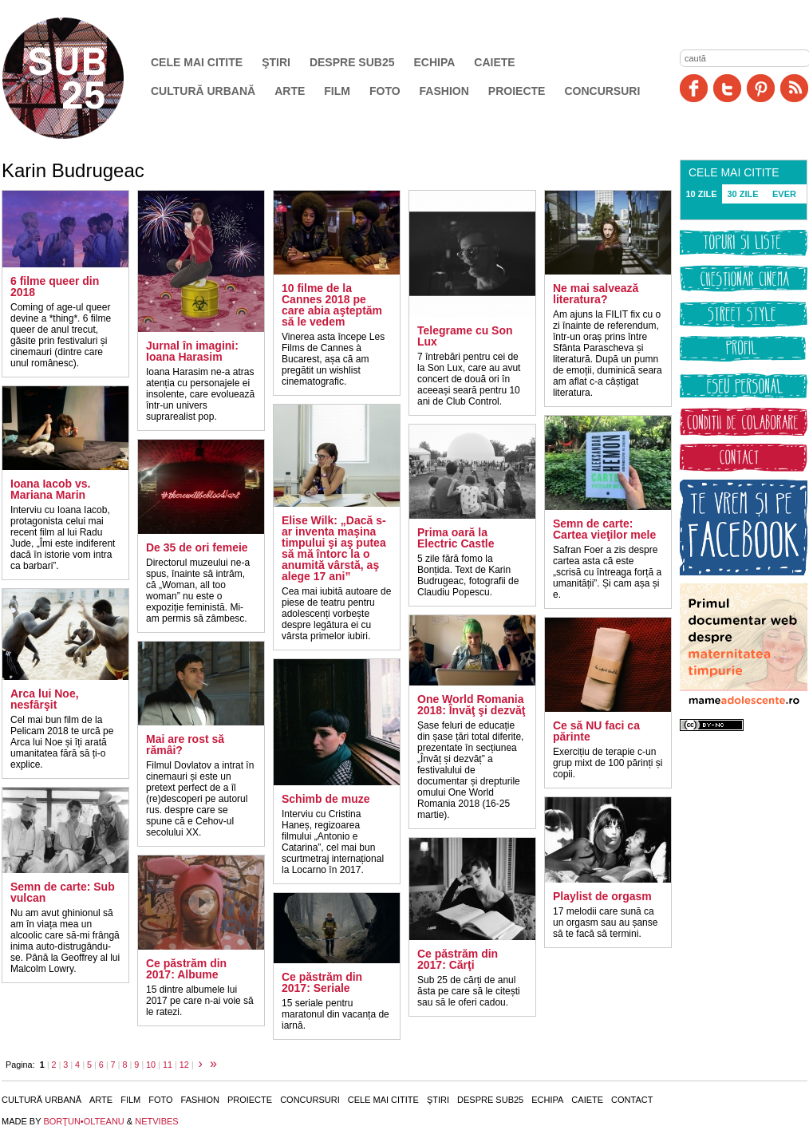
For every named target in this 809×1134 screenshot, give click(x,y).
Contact (632, 1099)
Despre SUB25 (352, 62)
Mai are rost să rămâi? (185, 745)
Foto (385, 91)
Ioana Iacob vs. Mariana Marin (50, 489)
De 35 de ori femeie (197, 547)
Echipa (435, 62)
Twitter (727, 88)
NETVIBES (156, 1121)
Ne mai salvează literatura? (595, 294)
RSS (794, 88)
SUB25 (81, 78)
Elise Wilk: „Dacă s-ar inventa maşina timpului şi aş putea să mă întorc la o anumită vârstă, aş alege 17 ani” (334, 548)
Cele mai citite (197, 62)
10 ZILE (700, 194)
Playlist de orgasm (602, 896)
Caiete (494, 62)
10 (151, 1064)
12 (184, 1064)
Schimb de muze (325, 798)
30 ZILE (742, 194)
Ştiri (276, 62)
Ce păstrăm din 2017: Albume (186, 969)
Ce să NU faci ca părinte (596, 731)
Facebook (694, 88)
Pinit (761, 88)
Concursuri (602, 91)
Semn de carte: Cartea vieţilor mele (604, 529)
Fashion (444, 91)
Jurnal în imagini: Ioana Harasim (192, 351)
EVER (784, 194)
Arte (289, 91)
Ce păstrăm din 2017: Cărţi (457, 959)
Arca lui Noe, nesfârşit (44, 699)
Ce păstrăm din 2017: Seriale (322, 982)
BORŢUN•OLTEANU (83, 1121)
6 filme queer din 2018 (54, 286)
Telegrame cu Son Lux (465, 336)
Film (337, 91)
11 (167, 1064)
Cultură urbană (203, 91)
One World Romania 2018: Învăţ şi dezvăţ (471, 705)
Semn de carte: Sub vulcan (62, 892)
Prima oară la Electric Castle (456, 538)
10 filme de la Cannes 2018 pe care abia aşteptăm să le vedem (332, 305)
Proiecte (517, 91)
